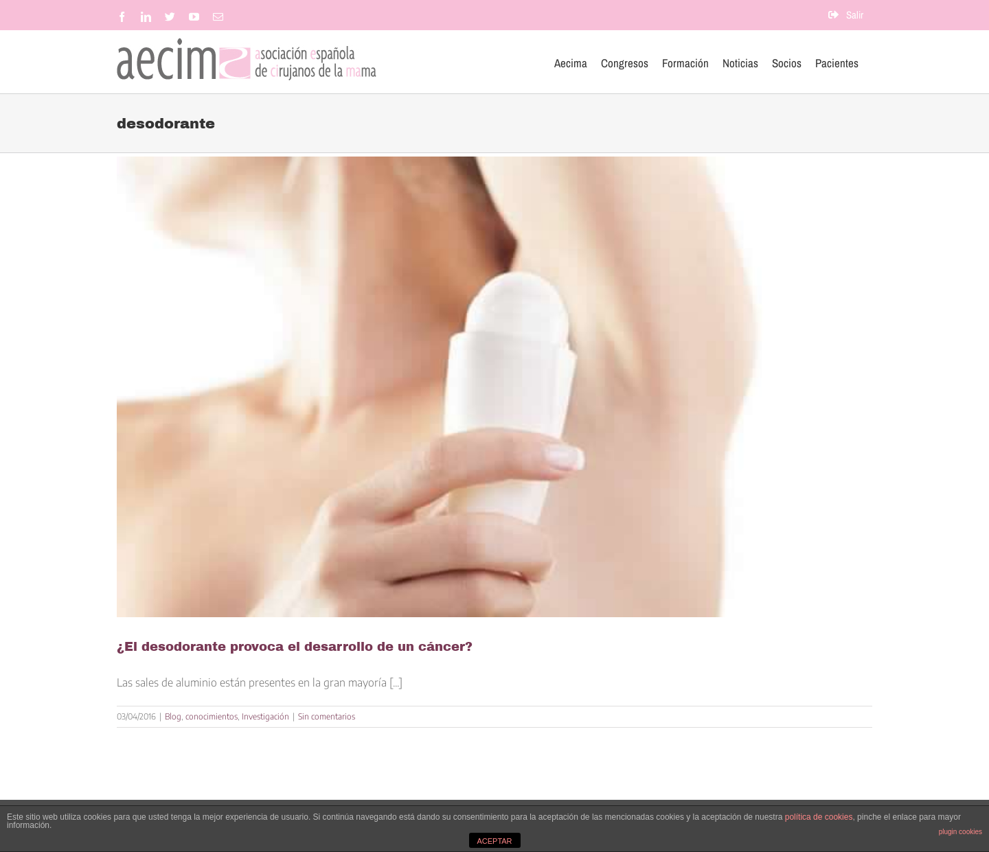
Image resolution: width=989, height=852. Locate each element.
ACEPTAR (494, 841)
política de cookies (819, 817)
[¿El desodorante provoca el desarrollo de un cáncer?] (494, 387)
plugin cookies (960, 832)
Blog (173, 716)
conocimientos (211, 716)
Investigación (265, 716)
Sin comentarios (326, 716)
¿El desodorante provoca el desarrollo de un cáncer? (295, 647)
